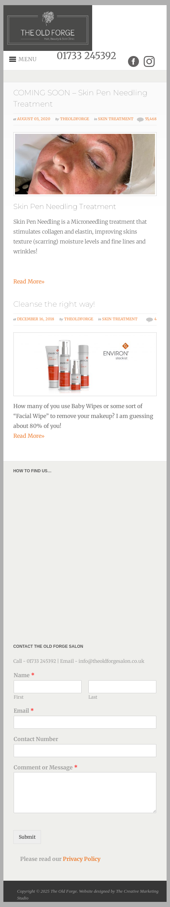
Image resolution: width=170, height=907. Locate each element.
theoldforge (74, 118)
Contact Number (36, 739)
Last (92, 697)
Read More (29, 281)
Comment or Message (45, 767)
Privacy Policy (81, 858)
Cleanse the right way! (54, 304)
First (19, 697)
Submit (27, 837)
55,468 (151, 118)
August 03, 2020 (33, 118)
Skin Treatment (115, 118)
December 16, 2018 (35, 319)
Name (24, 675)
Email (24, 710)
